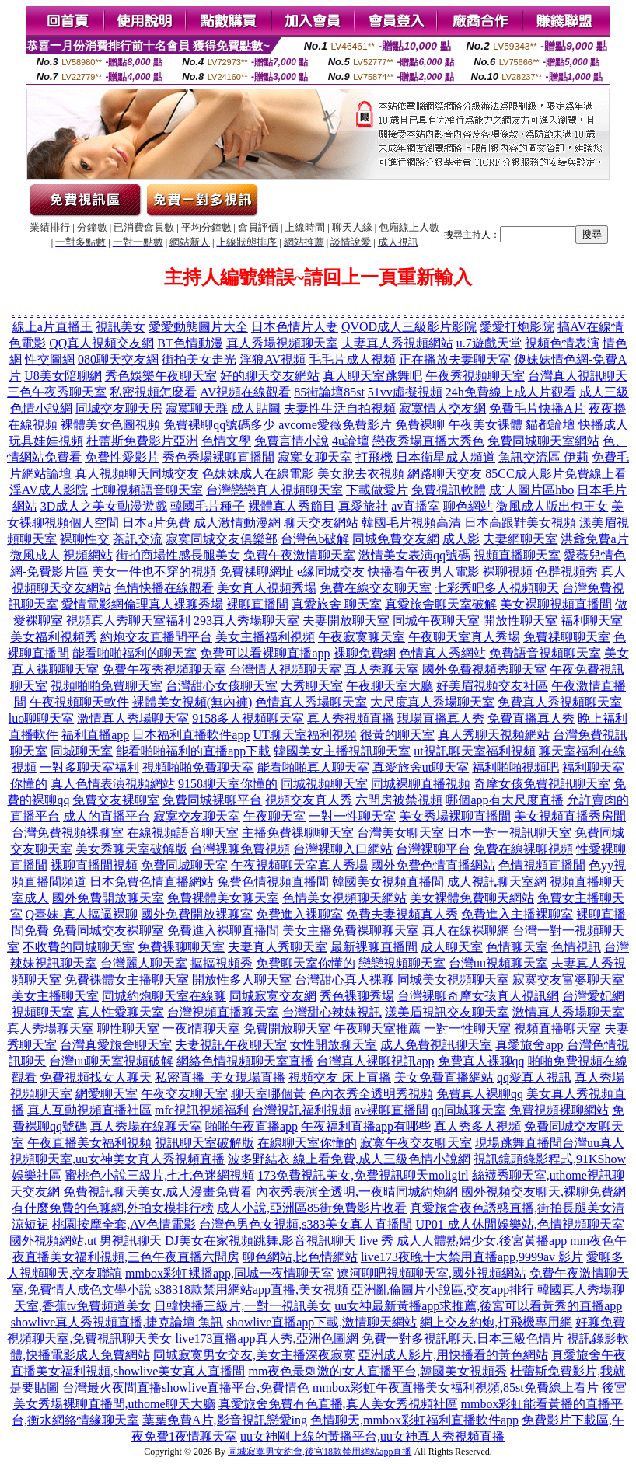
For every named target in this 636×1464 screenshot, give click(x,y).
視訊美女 (120, 326)
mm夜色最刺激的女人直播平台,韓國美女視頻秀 (377, 1371)
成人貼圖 (256, 408)
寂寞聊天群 (197, 408)
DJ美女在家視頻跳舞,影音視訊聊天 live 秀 (279, 1240)
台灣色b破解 (315, 539)
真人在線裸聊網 (465, 930)
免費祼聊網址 (256, 571)
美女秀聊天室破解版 (131, 849)
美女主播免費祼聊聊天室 (350, 930)
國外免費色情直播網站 (433, 865)
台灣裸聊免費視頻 (240, 849)
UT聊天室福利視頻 (304, 734)
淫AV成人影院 (48, 490)
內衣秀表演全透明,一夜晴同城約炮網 (357, 1191)
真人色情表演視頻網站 (113, 783)
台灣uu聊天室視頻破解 (111, 1061)
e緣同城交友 (331, 571)
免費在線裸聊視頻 (523, 849)
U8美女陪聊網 (63, 375)
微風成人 (35, 555)
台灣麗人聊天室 (143, 963)
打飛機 (374, 457)
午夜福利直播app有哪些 (366, 1126)
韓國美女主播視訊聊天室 (342, 751)
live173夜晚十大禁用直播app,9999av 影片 (472, 1257)
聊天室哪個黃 (268, 1093)
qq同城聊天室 (469, 1110)
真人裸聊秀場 (186, 604)
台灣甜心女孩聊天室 (222, 685)
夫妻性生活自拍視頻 (340, 408)
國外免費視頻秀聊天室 (484, 669)
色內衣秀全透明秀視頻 (371, 1093)
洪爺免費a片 (594, 539)
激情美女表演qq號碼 (414, 555)
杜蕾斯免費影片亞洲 (142, 441)
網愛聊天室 (106, 1093)
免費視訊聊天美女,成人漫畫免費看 (158, 1191)
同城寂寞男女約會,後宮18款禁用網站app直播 (319, 1451)
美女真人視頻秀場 (266, 587)
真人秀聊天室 (381, 669)
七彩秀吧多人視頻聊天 (497, 587)
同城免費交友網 (395, 539)
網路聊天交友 (444, 473)
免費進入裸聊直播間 (223, 930)
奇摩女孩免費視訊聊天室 (542, 783)
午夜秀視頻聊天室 (475, 375)
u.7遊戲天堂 (489, 343)
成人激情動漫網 (237, 522)
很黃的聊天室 (397, 734)
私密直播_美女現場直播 (220, 1077)
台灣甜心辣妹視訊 (332, 1012)
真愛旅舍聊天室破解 (441, 604)
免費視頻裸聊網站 (559, 1110)
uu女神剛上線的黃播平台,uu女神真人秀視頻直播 (372, 1436)
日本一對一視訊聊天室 (509, 832)
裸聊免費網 (365, 653)
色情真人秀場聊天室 (311, 702)
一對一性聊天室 (352, 816)
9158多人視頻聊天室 (248, 718)
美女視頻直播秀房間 (570, 816)
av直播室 (415, 506)
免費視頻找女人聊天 (96, 1077)
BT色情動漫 (189, 343)
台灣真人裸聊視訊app (375, 1061)
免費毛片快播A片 (537, 408)
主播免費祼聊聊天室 (298, 832)
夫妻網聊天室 (520, 539)
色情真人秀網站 (442, 653)
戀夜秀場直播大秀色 (428, 441)
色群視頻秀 (567, 571)
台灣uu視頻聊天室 (498, 963)
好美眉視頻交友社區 (492, 685)
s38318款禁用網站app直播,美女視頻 (251, 1289)
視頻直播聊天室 (517, 555)
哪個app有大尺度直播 (504, 800)
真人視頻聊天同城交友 (137, 473)
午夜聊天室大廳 (389, 685)
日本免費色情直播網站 (151, 881)
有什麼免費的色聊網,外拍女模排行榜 (113, 1208)
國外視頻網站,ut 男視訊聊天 (85, 1240)
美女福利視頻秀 (53, 636)
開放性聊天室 (520, 620)
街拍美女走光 (199, 359)
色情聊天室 (517, 946)
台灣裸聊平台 (433, 849)
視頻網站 (88, 555)
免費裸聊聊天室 (181, 946)
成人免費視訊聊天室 (436, 1044)
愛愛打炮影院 (517, 326)
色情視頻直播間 (541, 865)
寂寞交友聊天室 (196, 816)
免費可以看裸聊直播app (265, 653)
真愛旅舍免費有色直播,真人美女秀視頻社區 (338, 1403)
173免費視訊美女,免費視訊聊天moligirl (363, 1175)
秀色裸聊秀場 (357, 995)
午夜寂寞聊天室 (361, 636)
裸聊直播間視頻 (94, 865)
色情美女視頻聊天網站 (344, 898)
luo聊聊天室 (41, 718)
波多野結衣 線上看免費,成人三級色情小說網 (349, 1159)
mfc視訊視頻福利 (202, 1110)
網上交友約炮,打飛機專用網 (496, 1322)
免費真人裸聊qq (481, 1061)
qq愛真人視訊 (534, 1077)
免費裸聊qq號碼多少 (219, 424)
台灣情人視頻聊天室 (285, 669)
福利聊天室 (592, 620)
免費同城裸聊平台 (212, 800)
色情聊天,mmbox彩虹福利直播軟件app (414, 1420)
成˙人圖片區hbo (531, 490)
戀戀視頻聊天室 (402, 963)
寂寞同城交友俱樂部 (222, 539)
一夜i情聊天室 (201, 1028)
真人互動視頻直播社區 (89, 1110)
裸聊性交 (85, 539)
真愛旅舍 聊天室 (337, 604)
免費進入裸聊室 (299, 914)
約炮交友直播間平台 (156, 636)
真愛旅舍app (529, 1044)
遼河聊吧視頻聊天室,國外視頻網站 (431, 1273)
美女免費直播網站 (444, 1077)
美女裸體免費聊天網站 (472, 898)
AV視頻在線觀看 (245, 392)
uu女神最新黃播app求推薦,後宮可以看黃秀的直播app (478, 1305)
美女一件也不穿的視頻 (154, 571)
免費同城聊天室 (184, 865)
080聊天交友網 (118, 359)
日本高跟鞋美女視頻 (520, 522)
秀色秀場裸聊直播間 (218, 457)
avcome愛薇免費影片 (335, 424)
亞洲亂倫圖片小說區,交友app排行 (442, 1289)
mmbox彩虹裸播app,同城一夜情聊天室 (229, 1273)
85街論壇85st (329, 392)
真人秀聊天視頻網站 (494, 734)
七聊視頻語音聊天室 (147, 490)
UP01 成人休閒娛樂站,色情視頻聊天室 (519, 1224)
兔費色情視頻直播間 (273, 881)
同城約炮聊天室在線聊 (164, 995)
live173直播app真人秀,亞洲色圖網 (266, 1338)
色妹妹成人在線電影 (258, 473)
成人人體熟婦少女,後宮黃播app (482, 1240)
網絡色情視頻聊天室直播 (244, 1061)
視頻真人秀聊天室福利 (128, 620)
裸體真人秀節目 (291, 506)
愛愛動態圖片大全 (198, 326)
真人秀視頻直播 (350, 718)
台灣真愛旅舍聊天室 (116, 1044)
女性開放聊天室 (333, 1044)
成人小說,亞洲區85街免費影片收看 (312, 1208)
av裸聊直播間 (391, 1110)
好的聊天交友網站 (270, 375)
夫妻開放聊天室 (346, 620)
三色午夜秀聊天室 (57, 392)
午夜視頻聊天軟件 (79, 702)
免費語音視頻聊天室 (545, 653)
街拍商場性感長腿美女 (178, 555)
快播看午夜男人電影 (424, 571)
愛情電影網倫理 (105, 604)
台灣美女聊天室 (400, 832)
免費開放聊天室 (286, 1028)
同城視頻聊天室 (324, 783)
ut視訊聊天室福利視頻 (474, 751)
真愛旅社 (363, 506)
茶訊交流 (137, 539)
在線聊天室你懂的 (307, 1142)
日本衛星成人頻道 (445, 457)
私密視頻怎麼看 (153, 392)
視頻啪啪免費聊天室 (106, 685)
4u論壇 (350, 441)
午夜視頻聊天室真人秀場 (299, 865)
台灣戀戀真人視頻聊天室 (274, 490)
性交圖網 (50, 359)
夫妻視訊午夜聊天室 (231, 1044)
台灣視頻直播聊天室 (223, 1012)
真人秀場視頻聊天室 (282, 343)
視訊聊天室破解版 (204, 1142)
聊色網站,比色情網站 (300, 1257)
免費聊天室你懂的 (305, 963)
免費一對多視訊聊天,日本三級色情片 (463, 1338)
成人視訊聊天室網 (497, 881)
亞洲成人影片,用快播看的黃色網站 (453, 1354)
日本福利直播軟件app (191, 734)
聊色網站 (468, 506)
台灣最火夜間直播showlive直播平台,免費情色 (185, 1387)
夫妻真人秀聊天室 (277, 946)
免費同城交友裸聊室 (108, 930)
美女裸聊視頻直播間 (556, 604)
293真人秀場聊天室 (246, 620)
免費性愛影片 (122, 457)
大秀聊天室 (312, 685)
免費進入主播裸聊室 (517, 914)
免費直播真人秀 (531, 718)
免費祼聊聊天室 (566, 636)
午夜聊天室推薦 (377, 1028)
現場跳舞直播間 (518, 1142)
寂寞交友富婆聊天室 (568, 979)
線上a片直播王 (52, 326)
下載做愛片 (377, 490)
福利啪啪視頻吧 (515, 767)
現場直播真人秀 (440, 718)
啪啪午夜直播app (251, 1126)
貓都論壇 (550, 424)
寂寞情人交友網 (442, 408)
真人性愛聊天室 (120, 1012)
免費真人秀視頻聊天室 (560, 702)
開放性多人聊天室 (242, 979)
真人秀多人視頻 (477, 1126)
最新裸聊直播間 (374, 946)
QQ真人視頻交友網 (101, 343)
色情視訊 (576, 946)
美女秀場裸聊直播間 (455, 816)
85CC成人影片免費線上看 (555, 473)
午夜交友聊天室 (184, 1093)
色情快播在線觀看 (164, 587)
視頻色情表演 (562, 343)
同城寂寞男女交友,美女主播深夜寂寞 (254, 1354)
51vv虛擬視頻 (405, 392)
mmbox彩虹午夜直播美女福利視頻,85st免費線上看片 (456, 1387)
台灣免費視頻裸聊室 (68, 832)
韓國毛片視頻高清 (411, 522)
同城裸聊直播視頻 (420, 783)
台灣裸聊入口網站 (343, 849)
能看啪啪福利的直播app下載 (193, 751)
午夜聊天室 (274, 816)
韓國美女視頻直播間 (388, 881)
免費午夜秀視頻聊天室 (164, 669)
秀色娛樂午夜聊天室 (161, 375)
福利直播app (95, 734)
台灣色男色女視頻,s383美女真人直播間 (305, 1224)
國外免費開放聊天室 (108, 898)
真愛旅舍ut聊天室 (420, 767)
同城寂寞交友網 (272, 995)
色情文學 (226, 441)
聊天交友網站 (321, 522)
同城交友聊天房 (118, 408)
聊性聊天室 (128, 1028)
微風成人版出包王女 (552, 506)
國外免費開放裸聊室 (197, 914)
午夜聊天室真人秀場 (464, 636)
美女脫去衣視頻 (360, 473)
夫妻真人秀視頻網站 (397, 343)
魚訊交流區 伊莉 (543, 457)
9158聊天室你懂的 (228, 783)
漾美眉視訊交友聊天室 (447, 1012)
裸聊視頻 (508, 571)
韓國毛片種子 (207, 506)
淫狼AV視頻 (272, 359)
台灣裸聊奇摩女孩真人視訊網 (478, 995)
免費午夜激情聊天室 (299, 555)
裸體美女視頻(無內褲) (192, 702)
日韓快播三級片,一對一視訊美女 (242, 1305)
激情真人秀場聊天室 (133, 718)
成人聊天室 (452, 946)
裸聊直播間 (257, 604)
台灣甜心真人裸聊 (344, 979)
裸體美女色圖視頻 (110, 424)
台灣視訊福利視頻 (301, 1110)
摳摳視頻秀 (221, 963)
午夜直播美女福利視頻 (89, 1142)
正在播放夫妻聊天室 (455, 359)
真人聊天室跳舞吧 (372, 375)
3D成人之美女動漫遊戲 (104, 506)
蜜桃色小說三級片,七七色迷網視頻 (159, 1175)
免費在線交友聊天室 (376, 587)
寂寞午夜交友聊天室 (416, 1142)
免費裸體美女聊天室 (223, 898)
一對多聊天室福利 (89, 767)
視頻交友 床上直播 (339, 1077)
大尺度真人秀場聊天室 (432, 702)
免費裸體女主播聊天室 (127, 979)
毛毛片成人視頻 (352, 359)
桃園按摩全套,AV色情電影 (124, 1224)
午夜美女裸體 (485, 424)
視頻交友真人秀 (308, 800)
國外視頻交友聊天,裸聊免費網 (543, 1191)
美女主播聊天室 (55, 995)
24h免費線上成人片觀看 (511, 392)
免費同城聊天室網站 (543, 441)
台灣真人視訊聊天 (577, 375)
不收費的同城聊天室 (79, 946)
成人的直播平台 (106, 816)
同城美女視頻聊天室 (453, 979)
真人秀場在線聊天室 (146, 1126)
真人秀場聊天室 (50, 1028)
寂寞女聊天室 (315, 457)
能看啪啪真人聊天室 (313, 767)
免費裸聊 (420, 424)
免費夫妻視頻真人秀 (402, 914)
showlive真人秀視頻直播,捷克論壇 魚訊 (117, 1322)
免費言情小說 (291, 441)
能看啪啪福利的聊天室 (134, 653)
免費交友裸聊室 (115, 800)
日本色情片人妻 (294, 326)
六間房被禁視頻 (398, 800)
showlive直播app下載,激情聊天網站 (321, 1322)
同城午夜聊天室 (436, 620)
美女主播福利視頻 (265, 636)
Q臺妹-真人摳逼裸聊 (82, 914)
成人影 (461, 539)
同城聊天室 (82, 751)
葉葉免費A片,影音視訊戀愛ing (224, 1420)
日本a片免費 (156, 522)
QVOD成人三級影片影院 (409, 326)
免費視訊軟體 (448, 490)
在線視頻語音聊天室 (183, 832)
